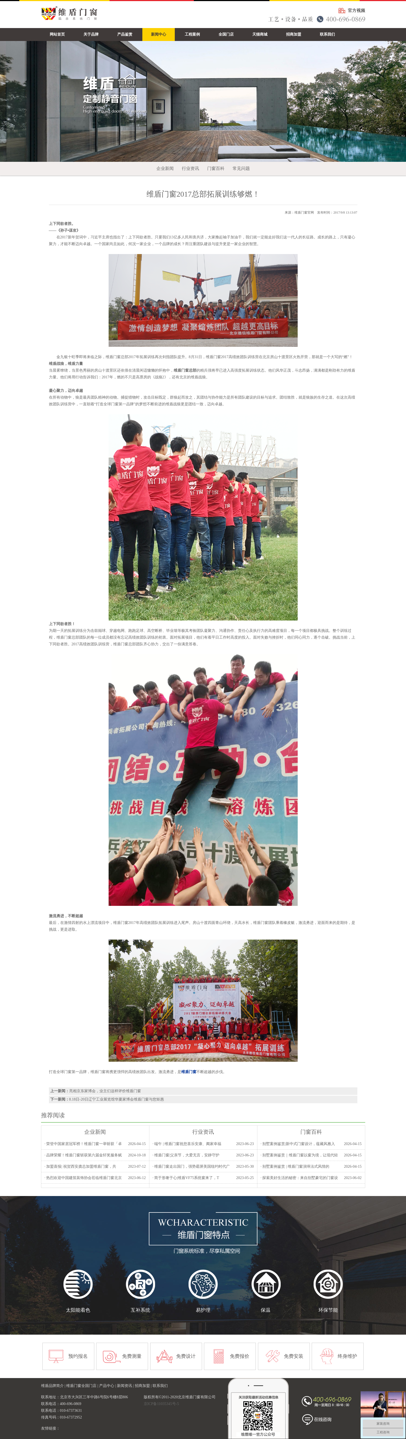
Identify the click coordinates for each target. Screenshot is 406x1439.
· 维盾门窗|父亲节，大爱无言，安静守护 (185, 1155)
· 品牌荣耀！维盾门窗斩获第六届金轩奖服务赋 (83, 1155)
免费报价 (239, 1356)
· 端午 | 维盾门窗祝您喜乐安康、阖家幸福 (186, 1144)
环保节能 (328, 1310)
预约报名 (78, 1356)
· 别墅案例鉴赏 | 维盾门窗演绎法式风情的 (294, 1166)
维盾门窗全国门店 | (82, 1386)
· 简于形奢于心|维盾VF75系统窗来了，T (185, 1178)
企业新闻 (165, 168)
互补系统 (140, 1310)
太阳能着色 (78, 1310)
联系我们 (160, 1386)
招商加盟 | (144, 1386)
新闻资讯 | (126, 1386)
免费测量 (132, 1356)
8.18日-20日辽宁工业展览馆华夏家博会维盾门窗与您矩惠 (116, 1099)
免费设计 (186, 1356)
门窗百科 (215, 168)
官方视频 (356, 10)
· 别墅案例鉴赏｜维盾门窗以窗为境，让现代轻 (299, 1155)
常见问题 (241, 168)
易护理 (203, 1310)
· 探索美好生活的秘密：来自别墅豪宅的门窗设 (299, 1178)
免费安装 (293, 1356)
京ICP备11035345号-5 (161, 1404)
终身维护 (347, 1356)
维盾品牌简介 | (53, 1386)
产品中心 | (108, 1386)
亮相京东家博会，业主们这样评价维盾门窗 (105, 1091)
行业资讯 (190, 168)
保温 (265, 1310)
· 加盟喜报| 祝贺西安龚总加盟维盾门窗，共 (80, 1166)
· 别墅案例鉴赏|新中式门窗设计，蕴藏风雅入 (297, 1144)
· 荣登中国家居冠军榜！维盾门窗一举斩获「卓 (83, 1144)
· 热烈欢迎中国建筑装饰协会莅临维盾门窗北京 (83, 1178)
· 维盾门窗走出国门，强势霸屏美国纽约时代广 (191, 1166)
